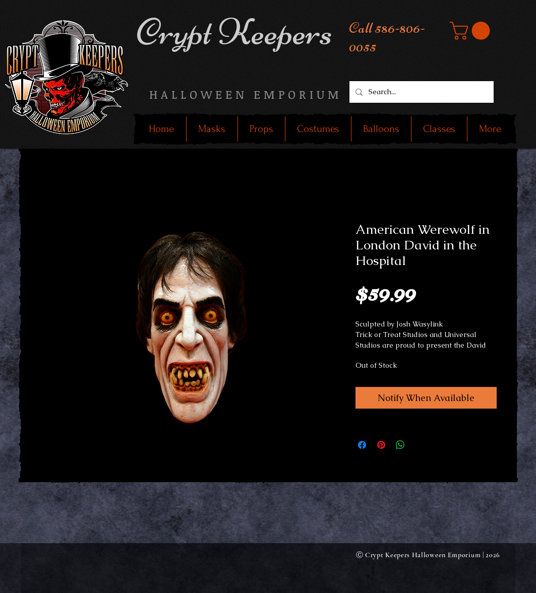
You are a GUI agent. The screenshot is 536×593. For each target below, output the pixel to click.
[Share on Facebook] (362, 445)
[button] (472, 31)
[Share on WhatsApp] (400, 445)
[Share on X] (419, 445)
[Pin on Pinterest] (381, 445)
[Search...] (420, 92)
